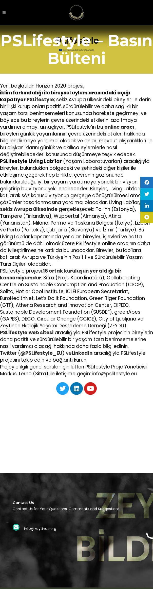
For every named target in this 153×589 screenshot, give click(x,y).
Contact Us (23, 502)
